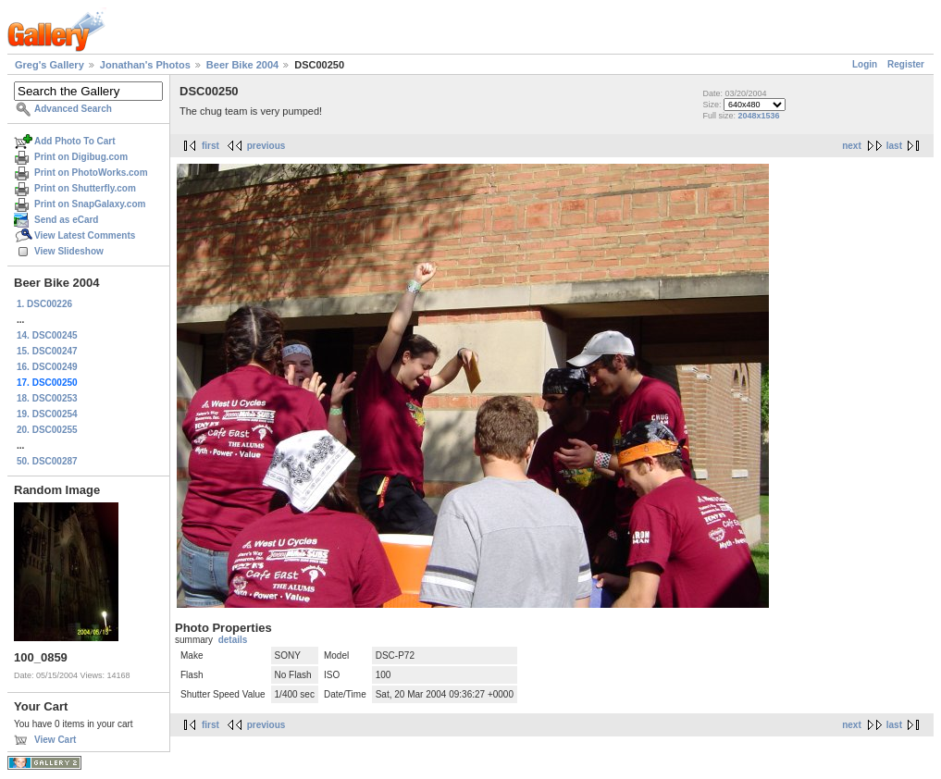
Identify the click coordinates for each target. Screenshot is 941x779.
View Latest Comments (84, 235)
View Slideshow (69, 251)
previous (266, 146)
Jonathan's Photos (145, 64)
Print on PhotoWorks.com (91, 172)
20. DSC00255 (47, 430)
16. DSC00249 (47, 367)
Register (905, 64)
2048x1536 (759, 115)
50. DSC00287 (47, 461)
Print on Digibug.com (81, 157)
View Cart (55, 740)
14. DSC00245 (47, 335)
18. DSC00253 (47, 398)
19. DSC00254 (47, 414)
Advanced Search (73, 109)
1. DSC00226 (44, 304)
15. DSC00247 (47, 351)
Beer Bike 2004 (242, 64)
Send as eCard (66, 220)
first (210, 146)
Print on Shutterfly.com (85, 188)
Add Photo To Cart (75, 141)
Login (864, 64)
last (894, 146)
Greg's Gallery (49, 64)
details (233, 640)
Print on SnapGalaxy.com (89, 204)
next (851, 146)
